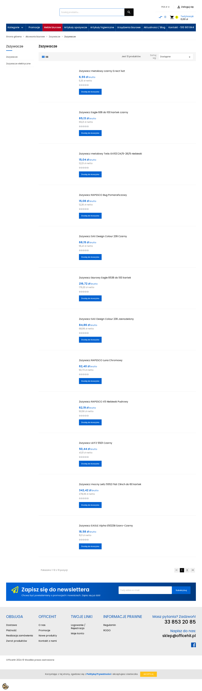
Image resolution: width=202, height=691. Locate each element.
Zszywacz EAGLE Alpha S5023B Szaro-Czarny (106, 525)
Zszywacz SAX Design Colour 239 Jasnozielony (106, 319)
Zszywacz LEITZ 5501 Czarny (95, 443)
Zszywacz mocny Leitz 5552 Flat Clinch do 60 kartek (110, 484)
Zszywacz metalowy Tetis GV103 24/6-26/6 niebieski (110, 153)
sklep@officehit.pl (179, 635)
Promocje (44, 630)
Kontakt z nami (48, 641)
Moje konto (77, 633)
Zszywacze (14, 46)
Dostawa (11, 625)
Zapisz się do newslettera (55, 589)
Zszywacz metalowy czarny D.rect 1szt (102, 71)
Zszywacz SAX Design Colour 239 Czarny (103, 236)
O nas (42, 625)
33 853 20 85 (180, 621)
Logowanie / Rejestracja (78, 626)
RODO (107, 630)
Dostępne (175, 57)
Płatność (11, 630)
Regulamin (109, 625)
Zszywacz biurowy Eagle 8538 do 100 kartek (105, 277)
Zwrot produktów (16, 641)
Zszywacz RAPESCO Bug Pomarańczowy (103, 195)
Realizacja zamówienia (19, 635)
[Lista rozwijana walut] (166, 7)
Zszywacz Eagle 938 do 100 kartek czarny (103, 112)
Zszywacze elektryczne (18, 63)
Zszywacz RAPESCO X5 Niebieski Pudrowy (103, 401)
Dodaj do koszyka (90, 91)
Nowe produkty (48, 635)
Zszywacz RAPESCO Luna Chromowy (100, 360)
